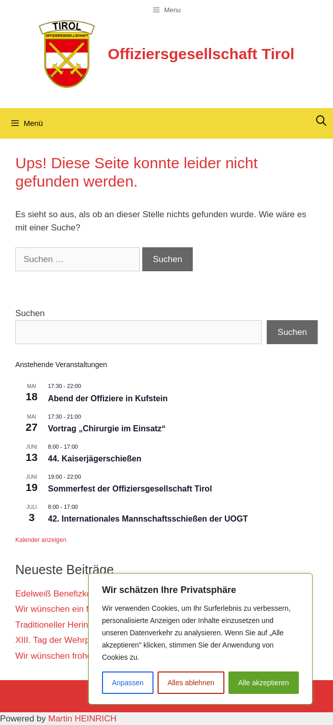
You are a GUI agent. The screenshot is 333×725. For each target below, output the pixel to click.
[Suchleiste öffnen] (321, 121)
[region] (200, 639)
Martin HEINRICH (82, 718)
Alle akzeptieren (263, 683)
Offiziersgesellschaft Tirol (201, 53)
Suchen (30, 313)
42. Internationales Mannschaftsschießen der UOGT (148, 518)
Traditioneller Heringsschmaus (73, 625)
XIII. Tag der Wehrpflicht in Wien (77, 640)
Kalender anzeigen (40, 539)
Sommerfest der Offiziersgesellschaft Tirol (130, 488)
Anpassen (127, 683)
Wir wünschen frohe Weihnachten (80, 656)
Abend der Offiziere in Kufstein (108, 398)
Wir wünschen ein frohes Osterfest (81, 609)
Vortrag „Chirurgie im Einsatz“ (107, 428)
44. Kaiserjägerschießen (94, 458)
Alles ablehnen (190, 683)
